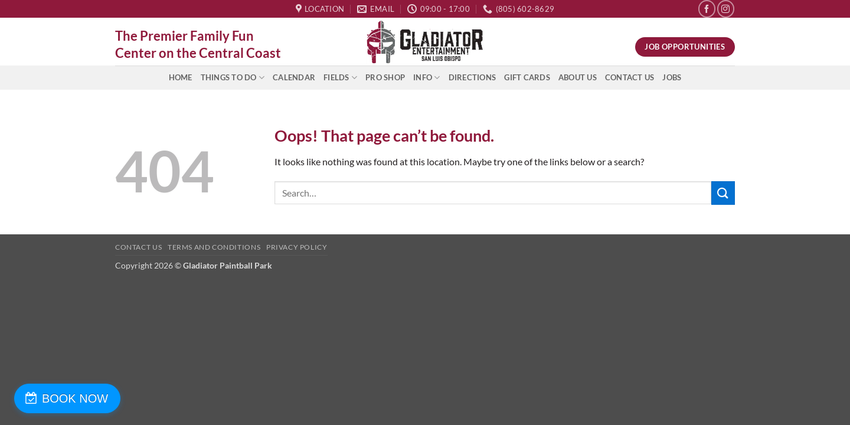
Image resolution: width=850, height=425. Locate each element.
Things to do (233, 77)
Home (180, 77)
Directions (472, 77)
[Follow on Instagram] (725, 8)
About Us (577, 77)
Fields (340, 77)
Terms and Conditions (214, 247)
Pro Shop (385, 77)
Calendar (294, 77)
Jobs (671, 77)
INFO (426, 77)
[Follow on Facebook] (706, 8)
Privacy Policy (297, 247)
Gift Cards (527, 77)
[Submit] (723, 192)
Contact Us (630, 77)
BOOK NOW (73, 398)
